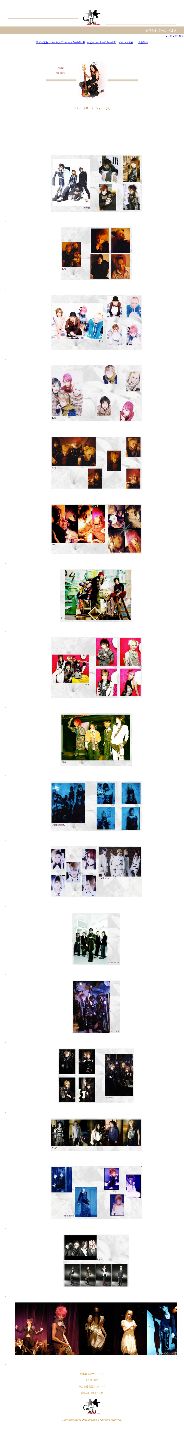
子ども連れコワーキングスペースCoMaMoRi (60, 42)
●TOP (169, 36)
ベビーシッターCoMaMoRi (101, 42)
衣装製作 (143, 42)
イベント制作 (126, 42)
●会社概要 (178, 36)
